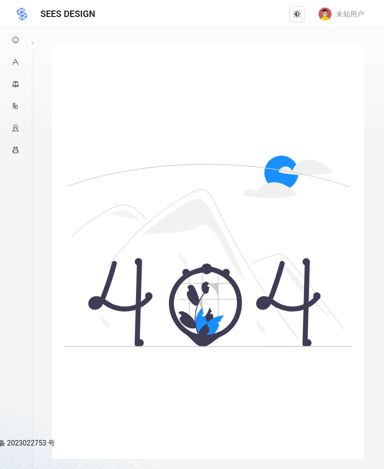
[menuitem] (16, 40)
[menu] (16, 231)
